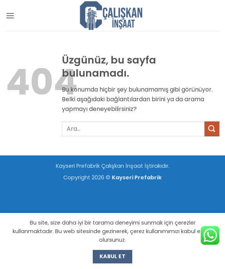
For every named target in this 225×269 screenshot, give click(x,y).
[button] (10, 15)
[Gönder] (212, 128)
